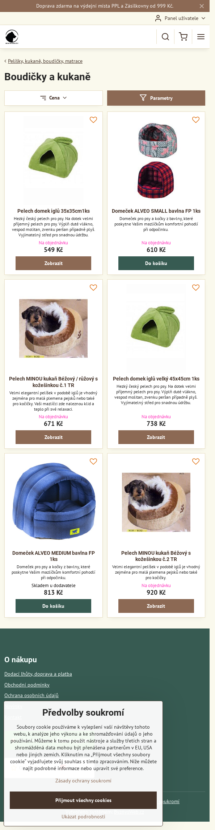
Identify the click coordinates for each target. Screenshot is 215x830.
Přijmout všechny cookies (83, 810)
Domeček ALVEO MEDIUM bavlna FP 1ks (53, 556)
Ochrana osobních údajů (31, 695)
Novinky (13, 706)
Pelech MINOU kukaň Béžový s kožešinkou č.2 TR (156, 556)
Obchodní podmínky (27, 685)
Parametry (156, 98)
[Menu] (201, 36)
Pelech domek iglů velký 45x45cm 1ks (156, 379)
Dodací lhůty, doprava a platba (38, 674)
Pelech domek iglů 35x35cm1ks (53, 211)
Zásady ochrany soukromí (83, 790)
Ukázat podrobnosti (83, 826)
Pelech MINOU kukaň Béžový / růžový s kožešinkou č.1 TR (53, 382)
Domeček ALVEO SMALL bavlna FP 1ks (156, 211)
